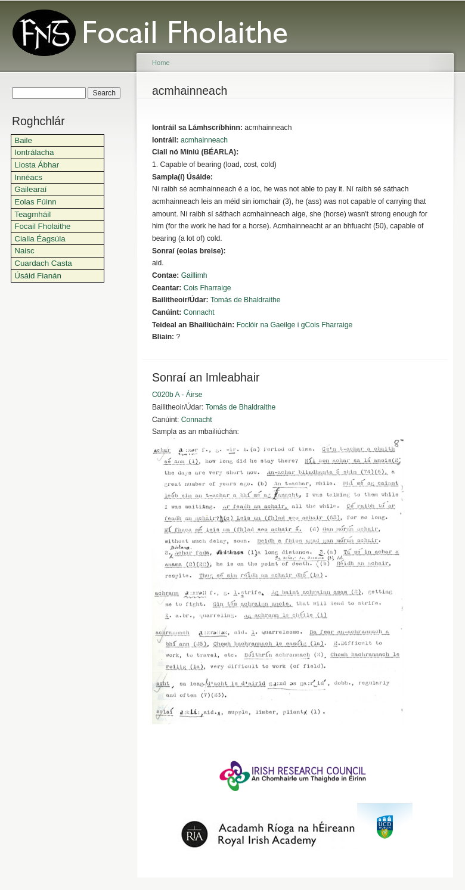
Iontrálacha (34, 152)
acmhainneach (204, 140)
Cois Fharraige (207, 288)
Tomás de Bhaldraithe (245, 300)
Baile (23, 140)
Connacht (199, 312)
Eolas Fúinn (35, 201)
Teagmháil (32, 214)
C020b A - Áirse (177, 394)
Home (161, 62)
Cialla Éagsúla (39, 238)
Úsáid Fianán (37, 275)
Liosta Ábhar (36, 164)
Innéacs (28, 177)
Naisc (24, 250)
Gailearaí (30, 189)
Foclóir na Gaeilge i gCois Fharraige (295, 325)
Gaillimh (194, 275)
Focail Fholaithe (42, 226)
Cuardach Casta (43, 263)
